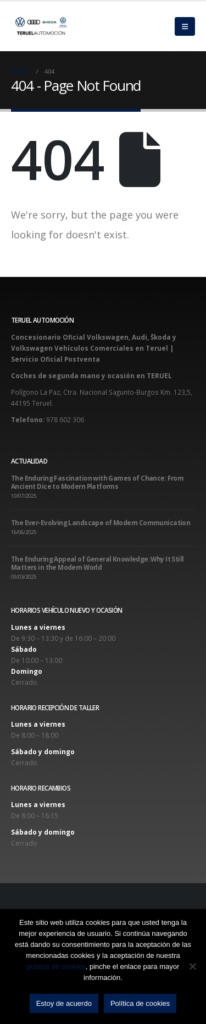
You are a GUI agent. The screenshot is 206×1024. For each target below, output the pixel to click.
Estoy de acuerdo (64, 1003)
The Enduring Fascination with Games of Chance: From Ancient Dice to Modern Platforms (97, 482)
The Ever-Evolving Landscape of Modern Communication (100, 522)
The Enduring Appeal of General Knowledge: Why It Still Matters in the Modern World (97, 562)
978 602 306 (65, 419)
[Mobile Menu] (185, 26)
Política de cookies (140, 1003)
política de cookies (56, 966)
